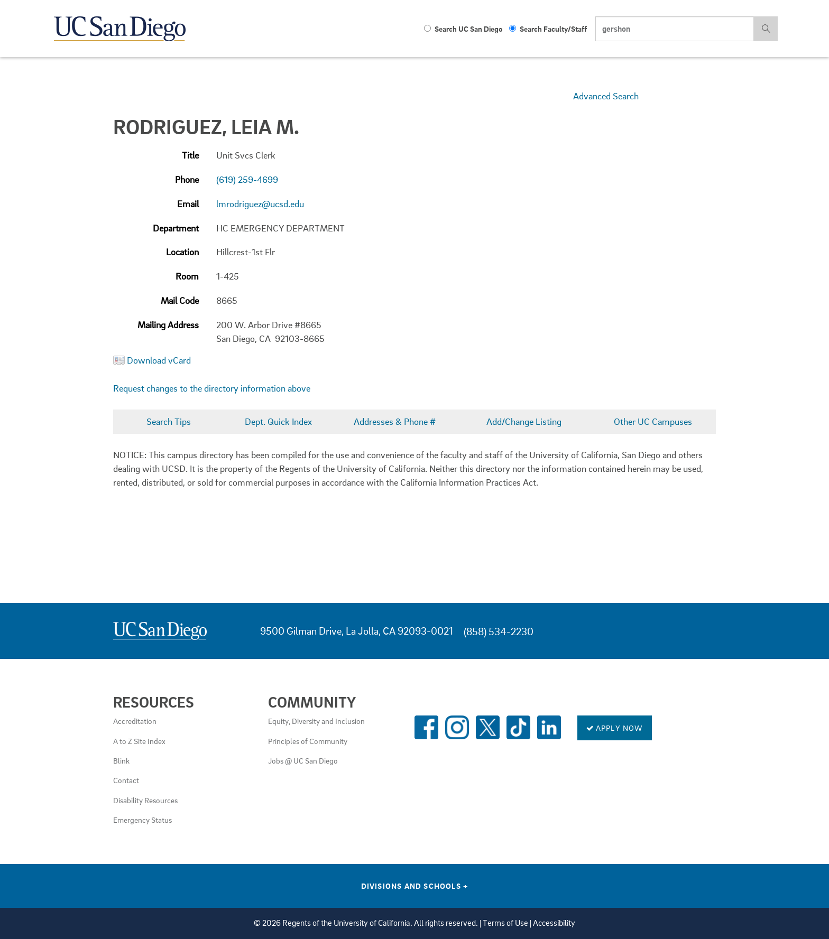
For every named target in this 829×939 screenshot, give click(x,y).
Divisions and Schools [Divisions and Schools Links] (414, 885)
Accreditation (134, 721)
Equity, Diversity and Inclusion (316, 721)
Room (187, 276)
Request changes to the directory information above (211, 388)
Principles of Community (307, 741)
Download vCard (159, 360)
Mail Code (180, 300)
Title (190, 155)
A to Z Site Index (139, 741)
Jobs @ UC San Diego (303, 760)
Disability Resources (145, 800)
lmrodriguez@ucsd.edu (260, 203)
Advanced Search (606, 95)
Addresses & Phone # (395, 421)
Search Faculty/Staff (548, 28)
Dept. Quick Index (278, 421)
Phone (187, 179)
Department (176, 228)
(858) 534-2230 (498, 631)
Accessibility (554, 923)
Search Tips (168, 421)
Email (188, 203)
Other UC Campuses (653, 421)
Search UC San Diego (463, 28)
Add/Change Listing (523, 421)
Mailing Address (168, 324)
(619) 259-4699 (247, 179)
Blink (121, 760)
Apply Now (614, 727)
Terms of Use (505, 923)
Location (182, 251)
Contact (126, 780)
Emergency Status (142, 819)
